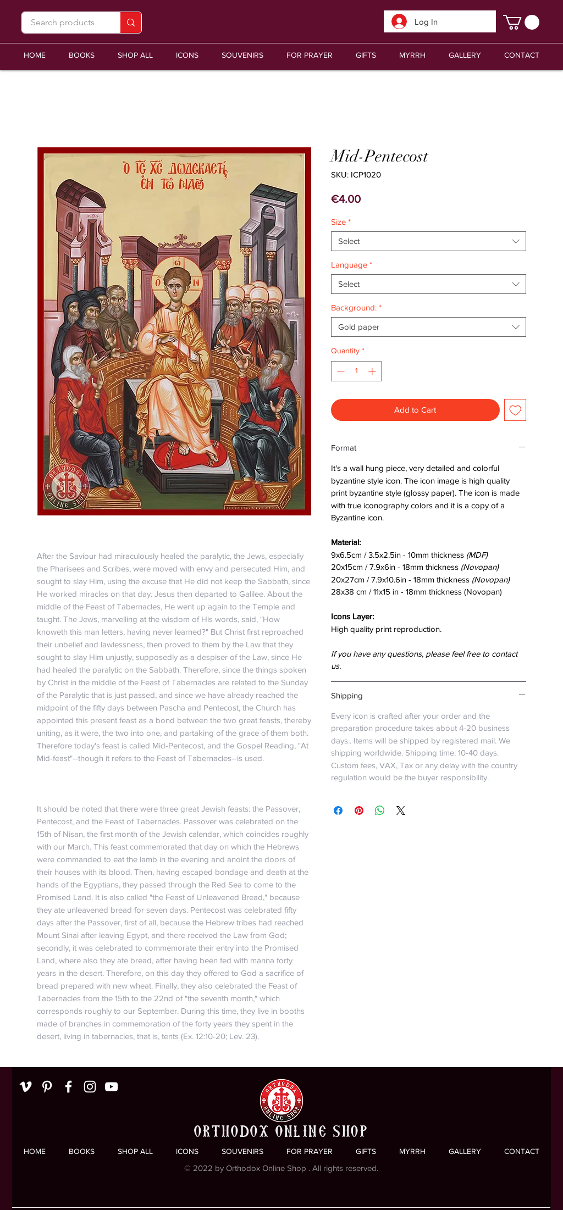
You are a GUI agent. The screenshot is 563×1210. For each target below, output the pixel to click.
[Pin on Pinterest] (359, 810)
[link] (521, 22)
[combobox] (428, 241)
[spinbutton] (356, 371)
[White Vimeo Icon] (26, 1087)
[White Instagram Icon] (90, 1087)
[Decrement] (339, 371)
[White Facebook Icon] (68, 1087)
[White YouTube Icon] (111, 1087)
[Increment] (373, 371)
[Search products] (63, 22)
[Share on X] (400, 810)
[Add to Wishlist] (515, 410)
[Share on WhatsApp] (380, 810)
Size (341, 221)
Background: (356, 307)
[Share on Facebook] (338, 810)
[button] (242, 55)
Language (351, 264)
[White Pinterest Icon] (47, 1087)
